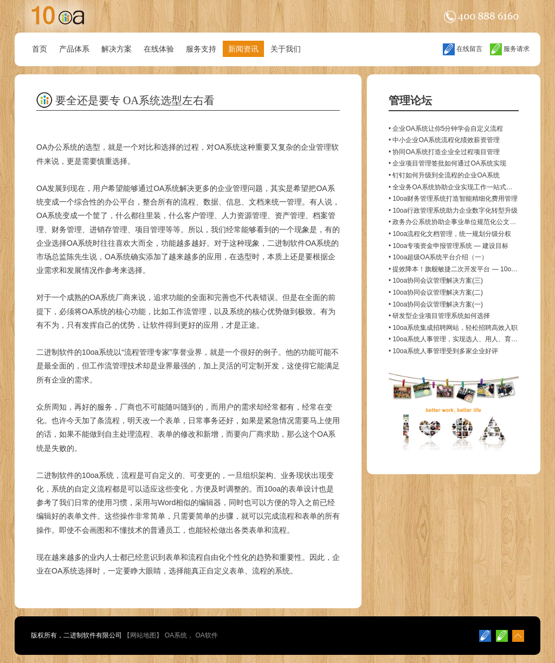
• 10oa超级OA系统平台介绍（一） (438, 257)
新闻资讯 (243, 48)
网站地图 (143, 635)
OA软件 (206, 635)
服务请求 (510, 49)
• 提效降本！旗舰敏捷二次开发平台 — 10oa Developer (467, 269)
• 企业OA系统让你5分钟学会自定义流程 (446, 128)
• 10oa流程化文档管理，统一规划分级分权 (450, 234)
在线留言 (462, 49)
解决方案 (116, 48)
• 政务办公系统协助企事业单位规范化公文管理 (456, 222)
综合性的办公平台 (104, 201)
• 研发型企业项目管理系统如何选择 (440, 316)
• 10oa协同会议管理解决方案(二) (436, 292)
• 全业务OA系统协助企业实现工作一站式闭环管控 (460, 187)
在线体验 (159, 48)
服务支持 (201, 48)
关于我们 (285, 48)
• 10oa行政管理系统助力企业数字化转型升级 (453, 210)
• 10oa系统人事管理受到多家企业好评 (443, 351)
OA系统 (176, 635)
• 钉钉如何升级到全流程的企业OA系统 (444, 175)
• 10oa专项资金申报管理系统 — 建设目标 (448, 246)
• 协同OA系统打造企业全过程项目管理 (444, 152)
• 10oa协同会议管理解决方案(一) (436, 304)
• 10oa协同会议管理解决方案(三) (436, 280)
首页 (39, 48)
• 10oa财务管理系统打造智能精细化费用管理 (453, 198)
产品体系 (74, 48)
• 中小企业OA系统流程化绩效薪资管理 (444, 140)
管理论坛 (410, 100)
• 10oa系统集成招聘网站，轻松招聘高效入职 (453, 327)
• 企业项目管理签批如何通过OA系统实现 (447, 163)
